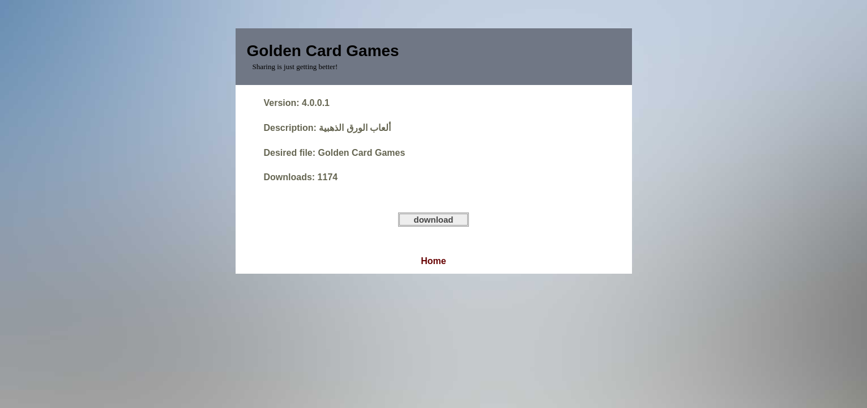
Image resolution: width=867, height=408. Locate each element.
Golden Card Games (323, 51)
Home (433, 261)
